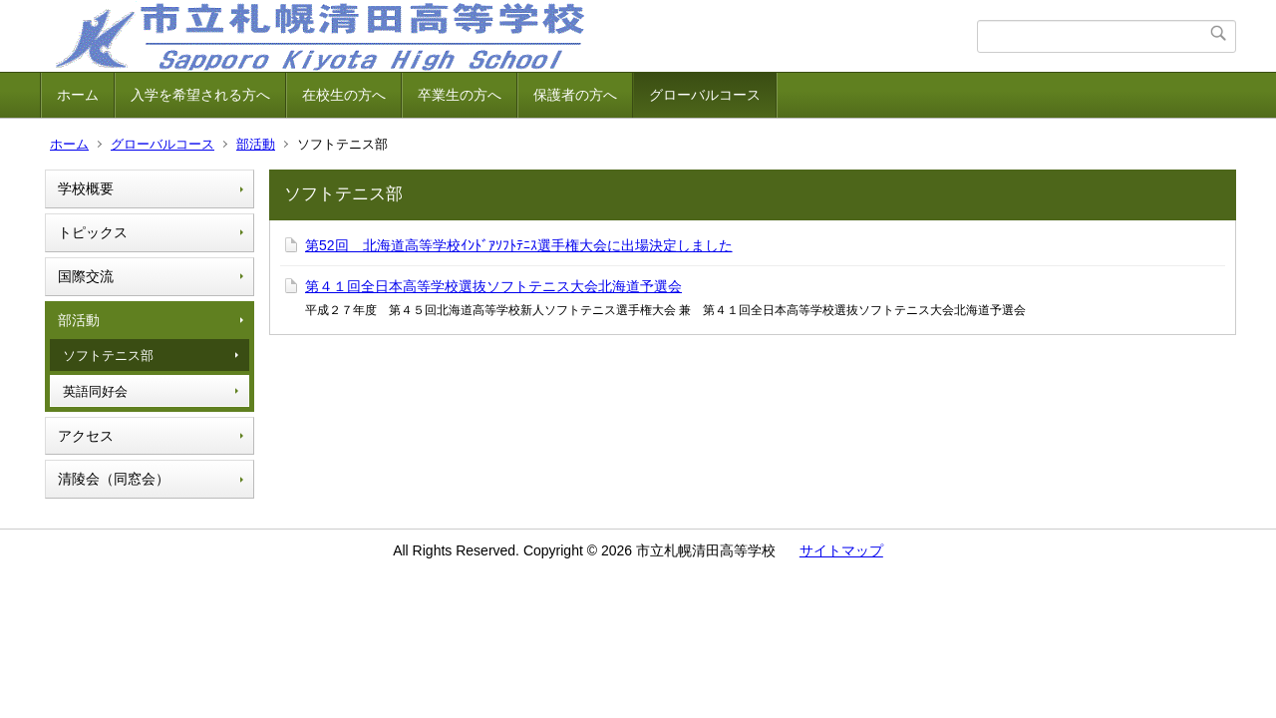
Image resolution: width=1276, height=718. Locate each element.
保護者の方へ (575, 95)
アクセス (86, 436)
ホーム (78, 95)
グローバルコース (705, 95)
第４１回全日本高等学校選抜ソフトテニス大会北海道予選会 (493, 286)
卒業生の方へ (459, 95)
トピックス (93, 232)
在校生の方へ (344, 95)
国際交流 (86, 276)
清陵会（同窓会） (113, 479)
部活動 (255, 144)
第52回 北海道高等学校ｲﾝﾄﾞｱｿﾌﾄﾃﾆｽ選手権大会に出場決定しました (519, 245)
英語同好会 (95, 391)
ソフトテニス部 (108, 355)
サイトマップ (841, 550)
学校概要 (86, 188)
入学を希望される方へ (200, 95)
